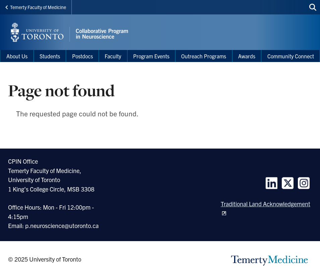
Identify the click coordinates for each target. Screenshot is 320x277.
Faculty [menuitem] (113, 56)
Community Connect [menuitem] (290, 56)
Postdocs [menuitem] (82, 56)
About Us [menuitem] (17, 56)
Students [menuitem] (50, 56)
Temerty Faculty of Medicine (35, 7)
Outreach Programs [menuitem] (203, 56)
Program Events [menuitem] (151, 56)
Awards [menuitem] (246, 56)
